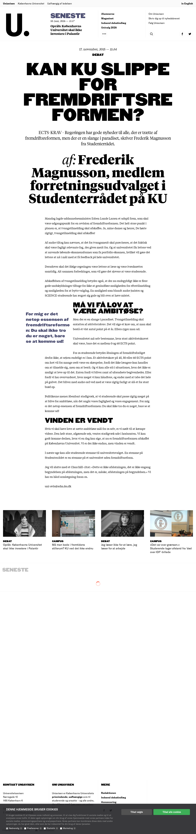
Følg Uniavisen (157, 22)
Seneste (67, 16)
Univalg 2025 (109, 27)
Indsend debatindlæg (113, 22)
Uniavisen (9, 3)
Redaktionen (108, 792)
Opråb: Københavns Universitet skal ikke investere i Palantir (66, 30)
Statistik (52, 828)
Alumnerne (107, 13)
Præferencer (34, 828)
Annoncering (108, 802)
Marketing (69, 828)
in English (187, 3)
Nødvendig (15, 828)
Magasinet (107, 18)
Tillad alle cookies (172, 812)
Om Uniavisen (156, 13)
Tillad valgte (136, 812)
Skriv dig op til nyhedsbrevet (164, 18)
